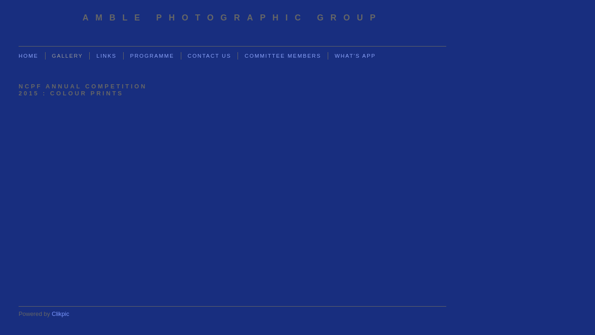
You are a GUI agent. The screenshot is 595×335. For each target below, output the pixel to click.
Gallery (67, 56)
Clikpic (60, 313)
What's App (355, 56)
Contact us (209, 56)
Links (106, 56)
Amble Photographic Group (232, 17)
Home (29, 56)
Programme (152, 56)
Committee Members (283, 56)
